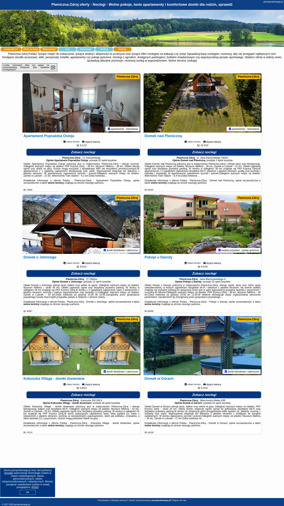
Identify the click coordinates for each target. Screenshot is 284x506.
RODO (35, 487)
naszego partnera (94, 182)
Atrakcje (104, 49)
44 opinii (216, 403)
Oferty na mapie (30, 49)
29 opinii (106, 403)
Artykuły (122, 49)
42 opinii (102, 160)
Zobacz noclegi (83, 152)
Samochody (86, 49)
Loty (67, 49)
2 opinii (219, 160)
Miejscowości (49, 49)
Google (8, 473)
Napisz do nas (179, 500)
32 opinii (216, 281)
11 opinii (96, 281)
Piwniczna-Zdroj (127, 76)
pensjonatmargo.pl (273, 1)
